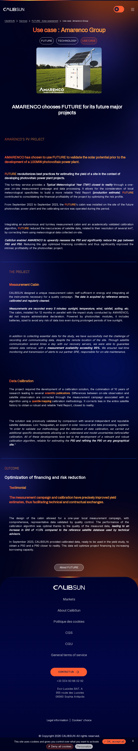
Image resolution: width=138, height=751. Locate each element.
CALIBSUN (10, 21)
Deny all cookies (59, 746)
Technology (67, 40)
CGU (69, 644)
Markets (69, 599)
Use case (89, 40)
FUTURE (46, 40)
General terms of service (69, 655)
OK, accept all (114, 741)
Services (23, 21)
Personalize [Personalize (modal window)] (84, 746)
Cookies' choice (82, 720)
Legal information (57, 720)
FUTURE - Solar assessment (45, 21)
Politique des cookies (69, 621)
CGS (69, 632)
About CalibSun (69, 610)
